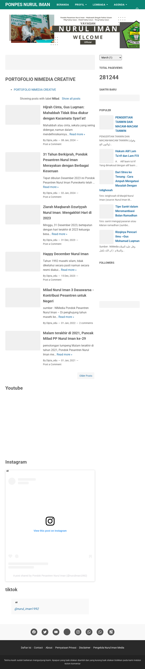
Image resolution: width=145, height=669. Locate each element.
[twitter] (45, 632)
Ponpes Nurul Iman (27, 4)
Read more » (77, 134)
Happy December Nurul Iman (65, 254)
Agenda (119, 4)
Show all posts (71, 98)
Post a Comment (52, 144)
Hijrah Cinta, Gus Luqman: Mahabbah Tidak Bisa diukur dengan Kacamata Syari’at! (65, 112)
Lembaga (99, 4)
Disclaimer (84, 647)
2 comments (86, 323)
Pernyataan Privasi (65, 647)
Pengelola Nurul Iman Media (108, 647)
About (49, 647)
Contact (38, 647)
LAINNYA (41, 13)
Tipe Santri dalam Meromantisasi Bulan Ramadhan (126, 211)
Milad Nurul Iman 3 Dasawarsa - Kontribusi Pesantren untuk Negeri (68, 295)
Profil (79, 4)
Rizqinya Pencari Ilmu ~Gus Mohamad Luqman (127, 236)
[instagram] (78, 632)
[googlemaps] (111, 632)
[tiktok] (67, 632)
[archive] (110, 57)
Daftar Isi (26, 647)
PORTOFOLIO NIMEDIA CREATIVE (35, 89)
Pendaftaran (17, 13)
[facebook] (34, 632)
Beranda (63, 4)
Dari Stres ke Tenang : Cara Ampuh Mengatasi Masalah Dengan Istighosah (119, 181)
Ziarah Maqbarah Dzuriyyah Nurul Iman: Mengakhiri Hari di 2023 (67, 212)
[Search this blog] (137, 9)
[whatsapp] (89, 632)
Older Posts (85, 375)
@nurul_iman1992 (26, 609)
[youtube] (56, 632)
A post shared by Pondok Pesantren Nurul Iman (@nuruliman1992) (50, 575)
